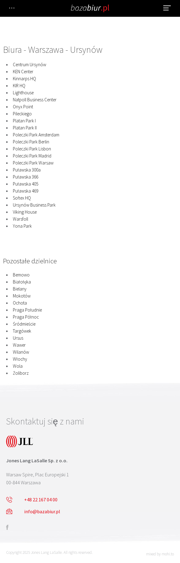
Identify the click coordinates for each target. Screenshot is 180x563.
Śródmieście (24, 324)
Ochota (20, 303)
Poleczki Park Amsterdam (36, 135)
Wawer (19, 345)
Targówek (22, 331)
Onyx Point (23, 107)
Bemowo (21, 275)
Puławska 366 (25, 177)
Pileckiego (22, 114)
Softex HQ (22, 198)
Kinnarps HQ (24, 78)
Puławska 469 (25, 191)
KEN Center (23, 71)
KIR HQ (19, 85)
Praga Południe (27, 310)
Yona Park (22, 226)
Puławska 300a (27, 170)
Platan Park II (25, 128)
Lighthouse (23, 93)
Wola (18, 366)
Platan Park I (24, 121)
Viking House (25, 212)
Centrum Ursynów (29, 64)
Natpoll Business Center (35, 100)
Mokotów (22, 296)
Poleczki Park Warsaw (33, 163)
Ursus (18, 338)
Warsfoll (20, 219)
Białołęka (22, 282)
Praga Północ (26, 317)
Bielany (20, 289)
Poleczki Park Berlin (31, 142)
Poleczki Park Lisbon (32, 149)
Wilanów (21, 352)
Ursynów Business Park (34, 205)
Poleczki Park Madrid (32, 156)
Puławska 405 (25, 184)
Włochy (20, 359)
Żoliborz (21, 373)
